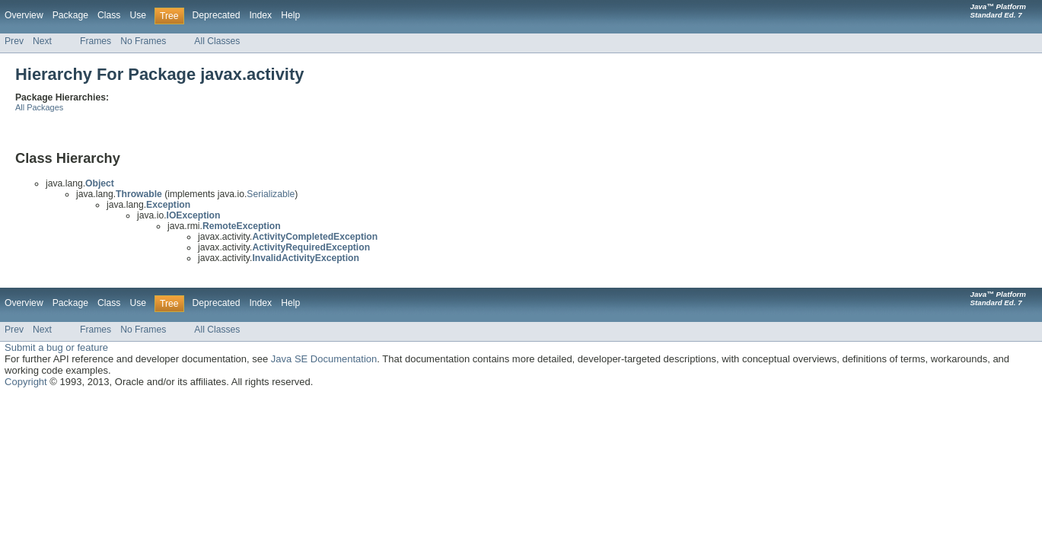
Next (42, 41)
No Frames (143, 41)
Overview (24, 15)
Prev (14, 41)
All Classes (217, 41)
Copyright (26, 381)
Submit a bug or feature (56, 347)
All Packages (39, 107)
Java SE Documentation (324, 359)
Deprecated (217, 15)
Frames (95, 41)
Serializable (271, 194)
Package (70, 15)
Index (260, 15)
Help (290, 15)
